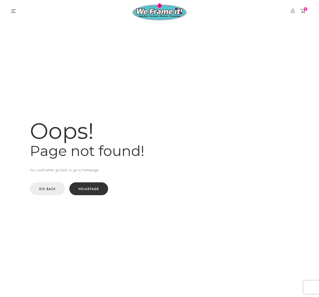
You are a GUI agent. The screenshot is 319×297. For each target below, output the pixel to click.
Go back (47, 188)
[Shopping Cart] (302, 10)
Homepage (88, 188)
